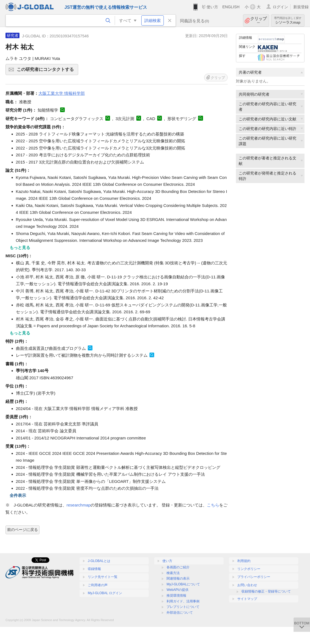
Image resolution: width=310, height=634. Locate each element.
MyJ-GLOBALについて (183, 584)
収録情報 (94, 569)
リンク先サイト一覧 (102, 577)
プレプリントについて (183, 607)
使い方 (212, 7)
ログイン (280, 7)
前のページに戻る (22, 529)
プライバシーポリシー (253, 577)
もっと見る (20, 247)
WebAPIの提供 (177, 590)
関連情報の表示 (178, 578)
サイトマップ (247, 599)
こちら (213, 505)
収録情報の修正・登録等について (266, 591)
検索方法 (173, 573)
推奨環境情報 (176, 595)
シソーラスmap (287, 20)
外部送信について (180, 612)
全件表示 (18, 495)
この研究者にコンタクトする (46, 71)
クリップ (258, 20)
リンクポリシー (248, 569)
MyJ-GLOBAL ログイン (105, 593)
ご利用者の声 (98, 585)
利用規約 (243, 561)
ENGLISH (230, 7)
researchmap (79, 505)
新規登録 (301, 7)
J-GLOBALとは (99, 561)
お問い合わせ (247, 585)
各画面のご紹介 (178, 567)
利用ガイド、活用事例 (183, 601)
